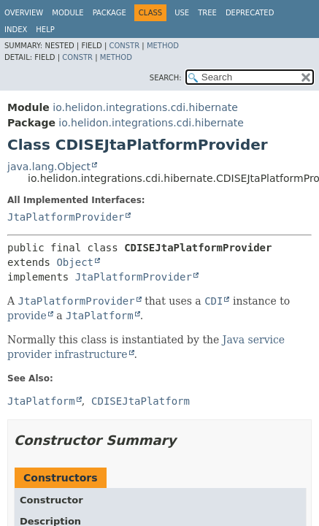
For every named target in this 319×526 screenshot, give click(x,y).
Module (67, 13)
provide (27, 315)
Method (163, 46)
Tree (207, 13)
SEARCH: (166, 78)
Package (109, 13)
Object (74, 262)
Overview (23, 13)
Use (181, 13)
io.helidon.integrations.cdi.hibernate (145, 107)
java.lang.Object (49, 166)
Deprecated (250, 13)
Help (45, 30)
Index (15, 30)
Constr (124, 46)
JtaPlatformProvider (65, 217)
